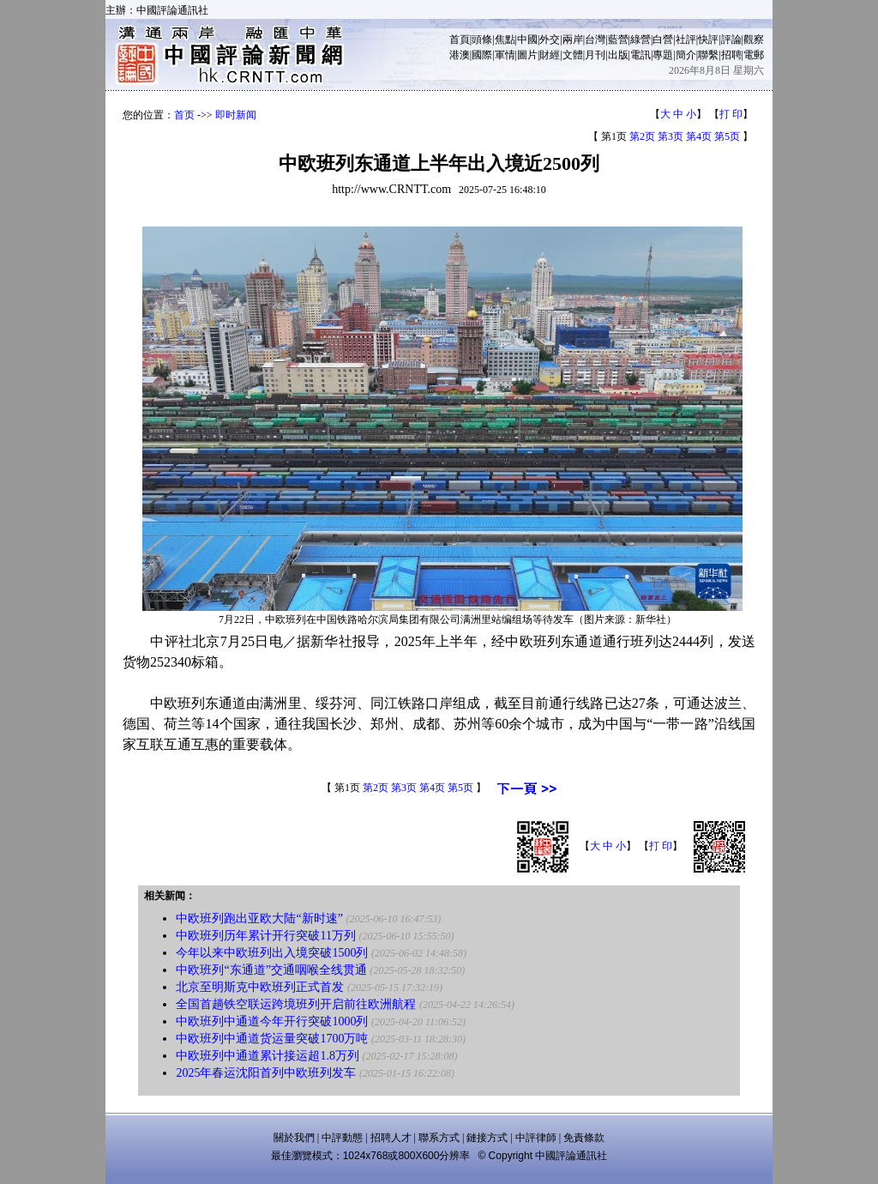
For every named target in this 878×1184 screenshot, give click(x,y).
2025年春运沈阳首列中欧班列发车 (266, 1072)
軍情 (505, 55)
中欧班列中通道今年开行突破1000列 (272, 1021)
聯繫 (708, 55)
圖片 (527, 55)
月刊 (595, 55)
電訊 (640, 55)
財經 (549, 55)
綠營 (640, 39)
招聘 (731, 55)
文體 (572, 55)
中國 (527, 39)
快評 (708, 39)
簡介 (686, 55)
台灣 (595, 39)
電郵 (753, 55)
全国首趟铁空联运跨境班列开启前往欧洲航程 (296, 1004)
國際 (482, 55)
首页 (184, 115)
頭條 (482, 39)
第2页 (642, 136)
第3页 (670, 136)
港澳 (459, 55)
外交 (549, 39)
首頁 (459, 39)
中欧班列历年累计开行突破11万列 (265, 935)
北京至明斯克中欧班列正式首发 (260, 987)
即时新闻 (235, 115)
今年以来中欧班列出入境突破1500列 (272, 952)
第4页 (699, 136)
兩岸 (572, 39)
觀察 (753, 39)
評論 (731, 39)
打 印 (731, 114)
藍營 (618, 39)
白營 (662, 39)
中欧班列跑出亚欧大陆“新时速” (259, 918)
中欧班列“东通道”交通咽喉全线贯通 (271, 970)
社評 (686, 39)
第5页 (727, 136)
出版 (618, 55)
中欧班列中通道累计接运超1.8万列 (267, 1055)
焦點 (505, 39)
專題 (662, 55)
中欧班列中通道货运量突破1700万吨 (272, 1038)
